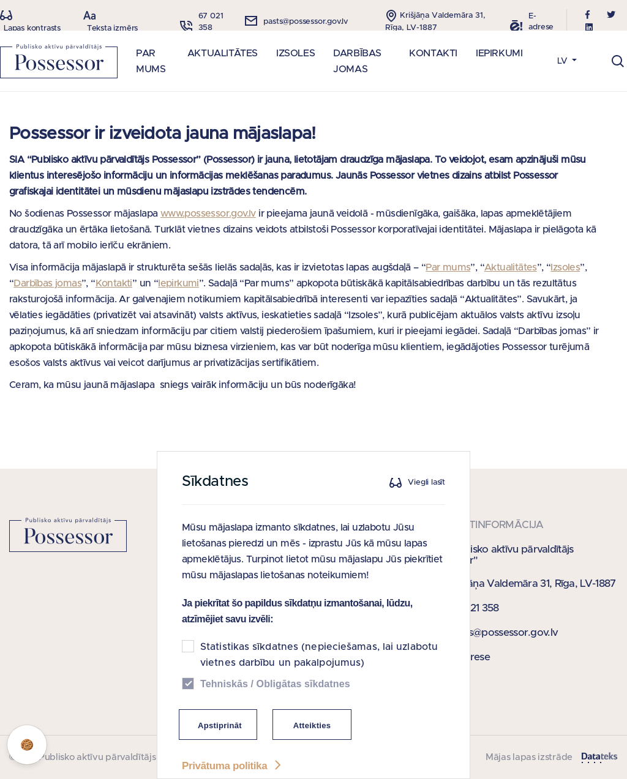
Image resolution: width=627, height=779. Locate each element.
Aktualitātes (510, 267)
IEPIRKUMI (499, 53)
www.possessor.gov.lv (208, 213)
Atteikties (312, 742)
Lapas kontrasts (32, 28)
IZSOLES (295, 53)
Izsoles (565, 267)
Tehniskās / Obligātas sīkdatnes (275, 700)
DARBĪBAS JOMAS (357, 61)
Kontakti (114, 283)
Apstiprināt (220, 742)
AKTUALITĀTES (222, 53)
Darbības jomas (47, 283)
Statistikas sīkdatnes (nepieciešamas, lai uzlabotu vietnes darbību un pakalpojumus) (319, 671)
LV (563, 61)
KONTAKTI (433, 53)
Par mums (448, 267)
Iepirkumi (178, 283)
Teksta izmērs (112, 28)
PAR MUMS (150, 61)
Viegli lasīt (426, 499)
